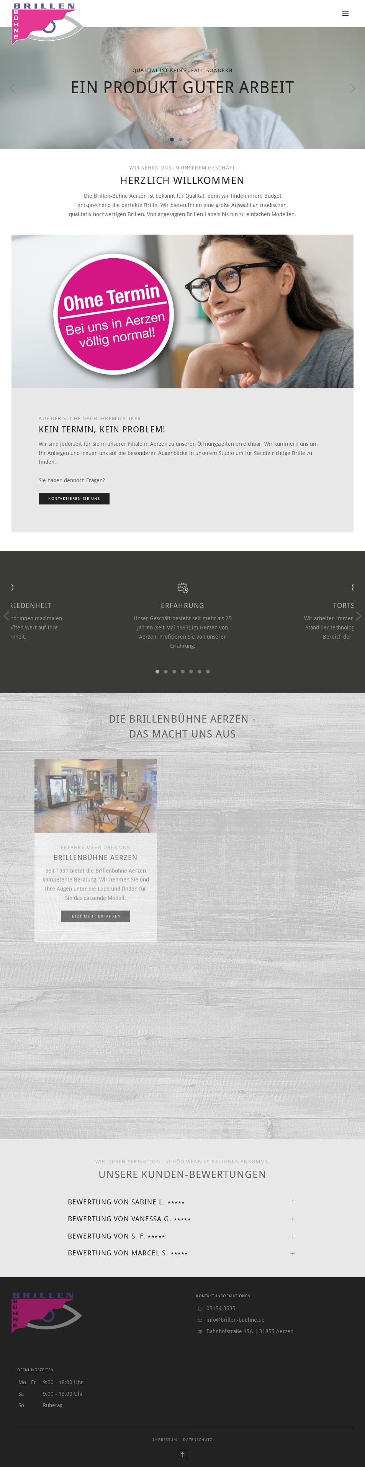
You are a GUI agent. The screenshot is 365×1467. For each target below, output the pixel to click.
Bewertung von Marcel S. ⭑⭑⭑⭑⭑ (128, 1253)
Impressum (165, 1439)
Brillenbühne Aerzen (96, 873)
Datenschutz (197, 1439)
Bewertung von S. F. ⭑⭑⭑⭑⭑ (116, 1236)
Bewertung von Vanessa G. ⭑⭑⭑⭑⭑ (130, 1219)
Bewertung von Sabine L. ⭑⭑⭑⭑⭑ (126, 1202)
